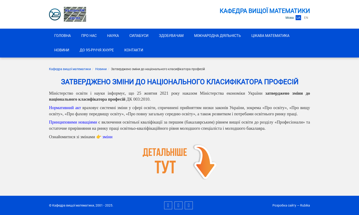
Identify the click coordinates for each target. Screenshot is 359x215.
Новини (61, 50)
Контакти (133, 50)
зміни (107, 136)
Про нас (89, 35)
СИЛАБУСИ (138, 35)
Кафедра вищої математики (70, 69)
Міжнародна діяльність (217, 35)
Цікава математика (270, 35)
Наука (113, 35)
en (306, 17)
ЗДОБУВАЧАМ (171, 35)
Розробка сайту (284, 205)
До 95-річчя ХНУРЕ (97, 50)
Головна (62, 35)
